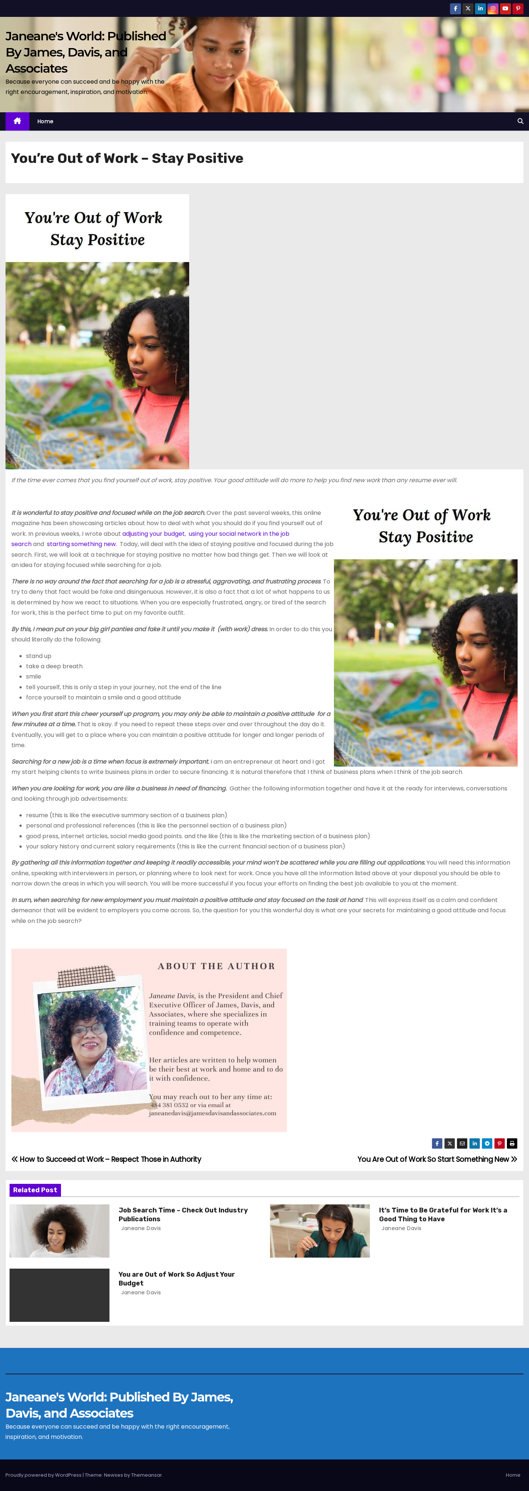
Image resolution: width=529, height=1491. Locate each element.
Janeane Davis (140, 1228)
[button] (520, 121)
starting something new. (82, 544)
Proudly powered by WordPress (44, 1475)
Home (45, 121)
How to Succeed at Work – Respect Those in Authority (106, 1159)
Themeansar (146, 1475)
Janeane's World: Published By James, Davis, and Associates (86, 52)
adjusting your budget (153, 534)
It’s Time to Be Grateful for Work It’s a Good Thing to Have (443, 1214)
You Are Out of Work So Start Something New (437, 1159)
